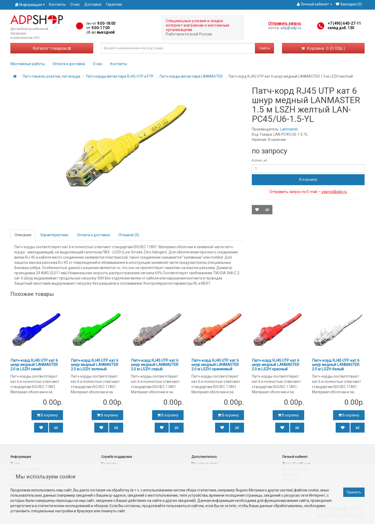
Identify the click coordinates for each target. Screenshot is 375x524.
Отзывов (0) (128, 235)
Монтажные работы (27, 64)
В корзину (308, 179)
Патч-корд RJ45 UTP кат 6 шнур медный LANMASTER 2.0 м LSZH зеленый (94, 364)
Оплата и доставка (69, 64)
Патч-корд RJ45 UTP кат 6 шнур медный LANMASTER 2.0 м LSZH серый (154, 364)
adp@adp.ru (291, 28)
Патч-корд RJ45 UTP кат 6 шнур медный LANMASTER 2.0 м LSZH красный (275, 364)
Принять (354, 492)
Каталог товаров (52, 48)
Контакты (57, 4)
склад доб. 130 (341, 28)
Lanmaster (289, 129)
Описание (23, 235)
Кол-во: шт (259, 160)
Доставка (92, 4)
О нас (75, 4)
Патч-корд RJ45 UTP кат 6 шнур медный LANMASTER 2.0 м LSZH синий (34, 364)
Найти (264, 48)
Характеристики (54, 235)
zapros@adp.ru (334, 192)
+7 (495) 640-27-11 (344, 23)
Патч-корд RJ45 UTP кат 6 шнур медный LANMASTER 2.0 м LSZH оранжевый (215, 364)
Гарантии (114, 4)
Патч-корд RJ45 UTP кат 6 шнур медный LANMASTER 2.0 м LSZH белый (335, 364)
